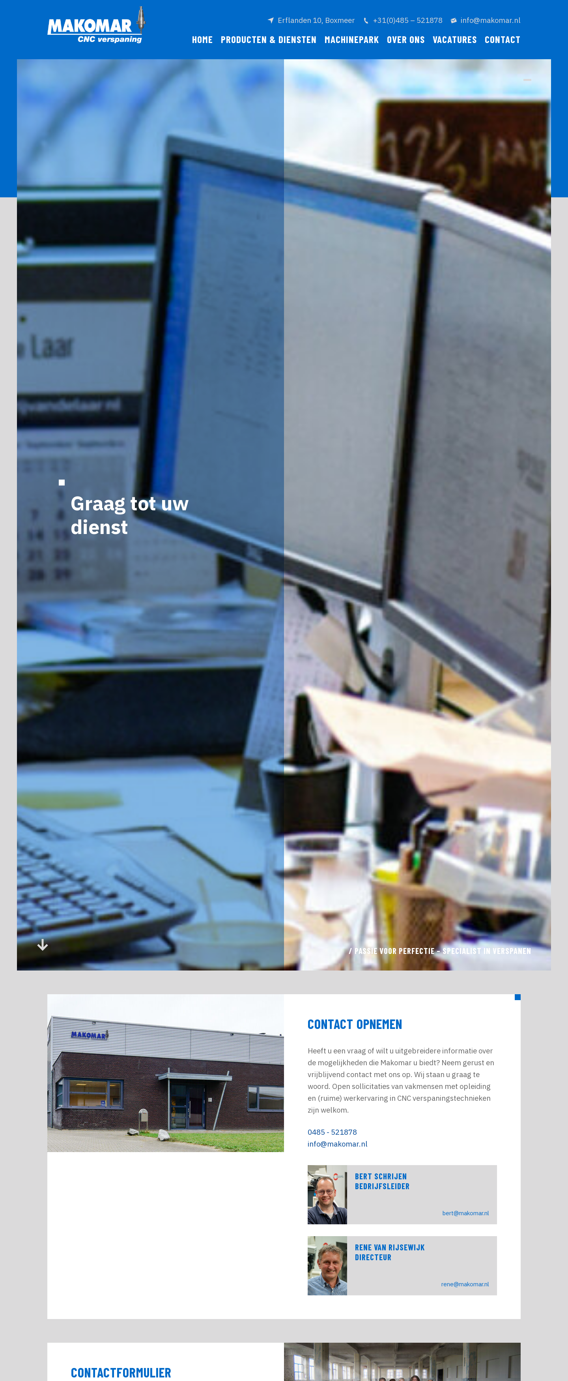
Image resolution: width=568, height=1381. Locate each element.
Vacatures (455, 39)
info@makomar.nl (338, 1144)
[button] (527, 80)
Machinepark (352, 39)
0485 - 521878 (332, 1132)
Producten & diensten (269, 39)
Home (202, 39)
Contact (503, 39)
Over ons (406, 39)
